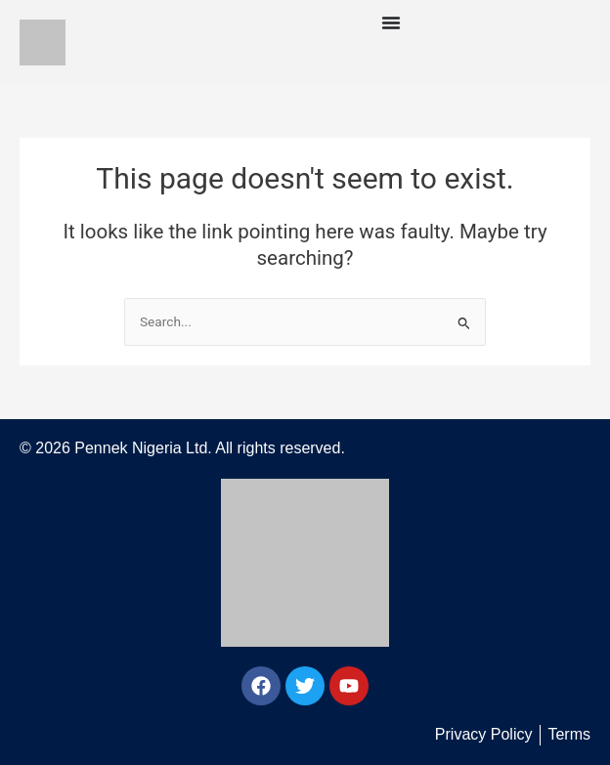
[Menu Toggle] (391, 22)
